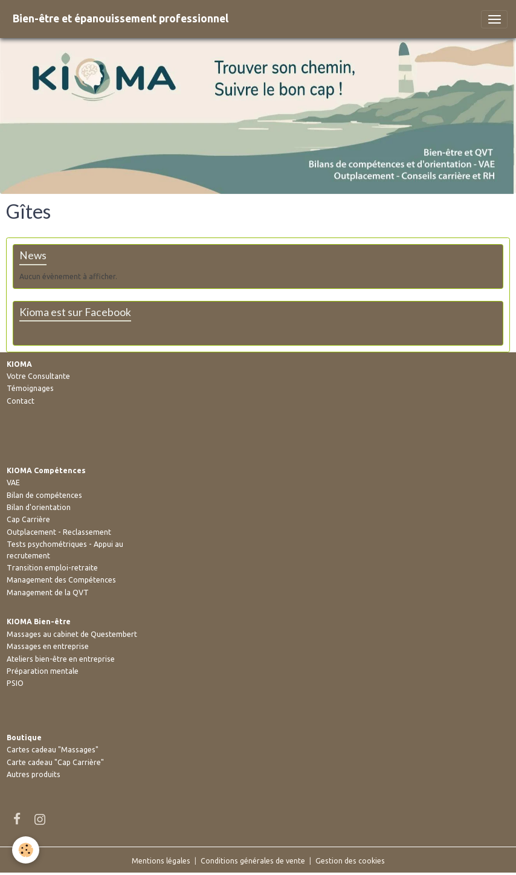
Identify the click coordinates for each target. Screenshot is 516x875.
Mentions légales (161, 861)
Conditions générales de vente (253, 861)
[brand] (120, 19)
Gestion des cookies (350, 861)
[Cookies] (25, 850)
